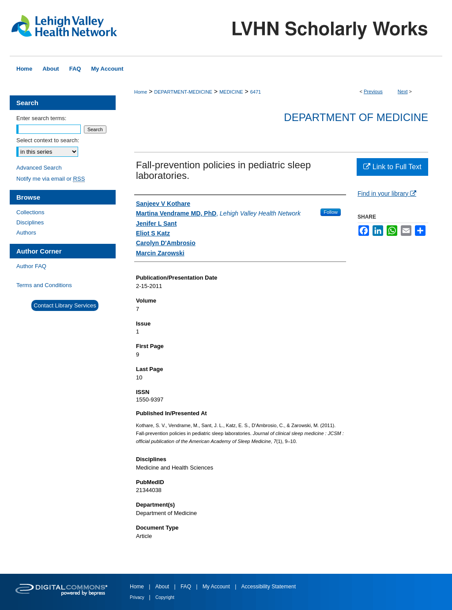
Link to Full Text (392, 166)
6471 (255, 92)
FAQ (186, 586)
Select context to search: (47, 140)
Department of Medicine (356, 117)
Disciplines (30, 222)
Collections (30, 212)
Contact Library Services (65, 305)
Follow (331, 212)
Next (403, 91)
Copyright (164, 597)
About (163, 586)
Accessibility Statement (268, 586)
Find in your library (387, 193)
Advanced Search (39, 167)
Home (140, 92)
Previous (373, 91)
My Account (217, 586)
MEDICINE (231, 92)
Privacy (138, 597)
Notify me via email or (50, 178)
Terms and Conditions (44, 285)
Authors (26, 232)
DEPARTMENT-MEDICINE (183, 92)
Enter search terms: (41, 118)
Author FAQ (31, 266)
